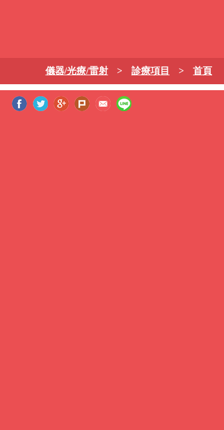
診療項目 (150, 71)
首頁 (202, 71)
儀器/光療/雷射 (76, 71)
